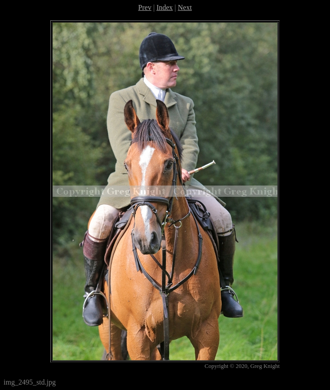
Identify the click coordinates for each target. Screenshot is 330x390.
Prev (144, 7)
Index (164, 7)
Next (185, 7)
